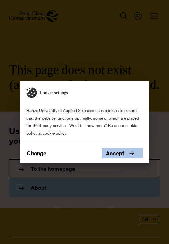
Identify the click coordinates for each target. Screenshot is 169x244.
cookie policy (54, 133)
